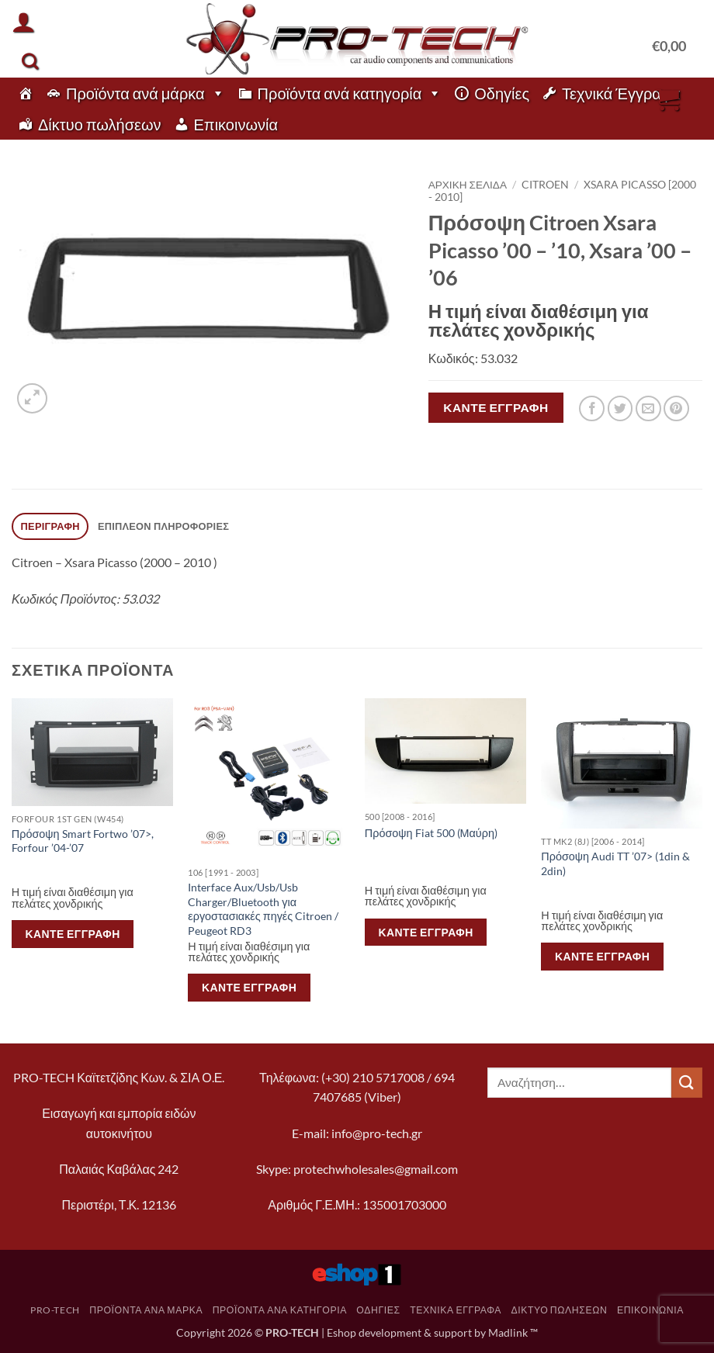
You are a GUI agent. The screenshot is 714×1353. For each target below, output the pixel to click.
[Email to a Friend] (648, 408)
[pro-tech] (26, 93)
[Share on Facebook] (592, 408)
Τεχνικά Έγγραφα (621, 93)
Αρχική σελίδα (467, 184)
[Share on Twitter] (620, 408)
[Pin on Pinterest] (676, 408)
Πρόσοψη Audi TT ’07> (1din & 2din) (615, 863)
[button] (23, 21)
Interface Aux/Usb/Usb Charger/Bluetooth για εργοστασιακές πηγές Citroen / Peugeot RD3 (263, 909)
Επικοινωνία (236, 124)
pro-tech (55, 1310)
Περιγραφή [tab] (50, 526)
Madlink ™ (513, 1332)
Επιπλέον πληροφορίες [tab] (163, 526)
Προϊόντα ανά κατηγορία (350, 93)
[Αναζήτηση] (30, 60)
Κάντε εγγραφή (495, 407)
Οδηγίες (501, 93)
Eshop (341, 1332)
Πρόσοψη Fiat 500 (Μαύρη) (431, 832)
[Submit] (686, 1083)
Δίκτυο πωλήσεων (99, 124)
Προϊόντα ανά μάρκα (145, 93)
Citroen (545, 184)
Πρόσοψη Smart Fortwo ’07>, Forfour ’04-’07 (83, 841)
